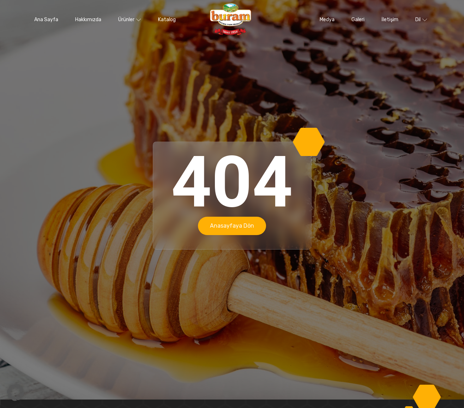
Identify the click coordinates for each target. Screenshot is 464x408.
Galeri (357, 20)
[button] (15, 392)
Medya (327, 20)
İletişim (389, 20)
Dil (421, 20)
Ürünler (129, 20)
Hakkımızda (88, 20)
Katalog (167, 20)
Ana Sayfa (46, 20)
